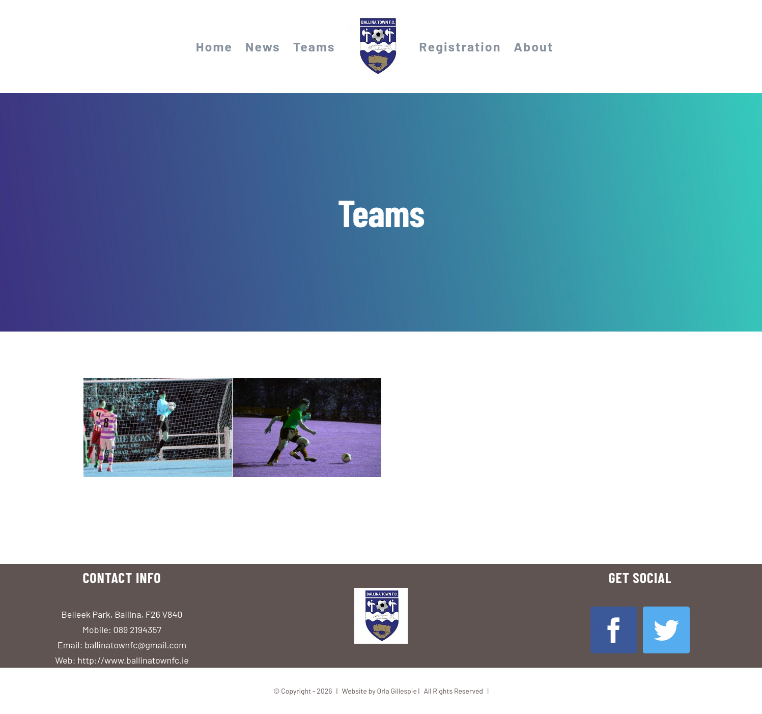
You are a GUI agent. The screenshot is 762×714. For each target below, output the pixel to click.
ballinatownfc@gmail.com (135, 644)
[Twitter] (666, 630)
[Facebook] (613, 630)
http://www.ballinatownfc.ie (133, 660)
